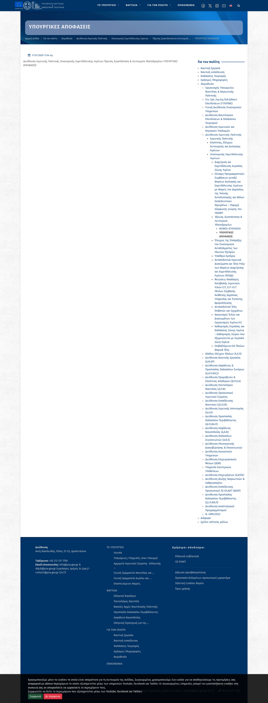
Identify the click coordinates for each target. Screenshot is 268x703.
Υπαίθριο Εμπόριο (225, 256)
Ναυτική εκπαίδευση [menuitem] (126, 640)
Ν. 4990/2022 (212, 514)
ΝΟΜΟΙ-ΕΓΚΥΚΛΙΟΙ (230, 228)
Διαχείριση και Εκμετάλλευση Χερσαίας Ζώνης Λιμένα (229, 166)
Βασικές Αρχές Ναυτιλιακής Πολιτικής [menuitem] (136, 606)
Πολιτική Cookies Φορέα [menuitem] (189, 583)
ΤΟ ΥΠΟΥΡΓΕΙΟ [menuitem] (115, 547)
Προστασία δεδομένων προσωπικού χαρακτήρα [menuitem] (202, 578)
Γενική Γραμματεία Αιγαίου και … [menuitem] (132, 578)
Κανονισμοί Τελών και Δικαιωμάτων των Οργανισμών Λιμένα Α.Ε (228, 318)
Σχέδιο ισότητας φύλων (214, 522)
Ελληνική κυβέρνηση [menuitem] (187, 556)
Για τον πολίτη (50, 38)
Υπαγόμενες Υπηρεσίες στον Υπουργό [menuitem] (136, 558)
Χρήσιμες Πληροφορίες (214, 80)
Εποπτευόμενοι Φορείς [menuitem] (127, 583)
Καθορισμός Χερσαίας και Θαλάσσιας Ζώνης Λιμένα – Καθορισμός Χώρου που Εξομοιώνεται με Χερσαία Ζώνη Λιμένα (230, 334)
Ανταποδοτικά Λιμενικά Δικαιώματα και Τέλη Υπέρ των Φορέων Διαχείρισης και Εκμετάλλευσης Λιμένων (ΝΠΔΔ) (230, 267)
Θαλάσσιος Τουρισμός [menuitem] (126, 646)
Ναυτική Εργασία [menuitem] (123, 635)
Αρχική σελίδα (32, 38)
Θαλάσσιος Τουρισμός (213, 76)
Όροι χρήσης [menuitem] (182, 588)
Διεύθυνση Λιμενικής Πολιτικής (91, 38)
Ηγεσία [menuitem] (118, 552)
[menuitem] (109, 5)
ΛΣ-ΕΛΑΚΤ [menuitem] (180, 561)
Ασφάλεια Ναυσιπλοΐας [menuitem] (127, 617)
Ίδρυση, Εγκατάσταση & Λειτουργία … (172, 38)
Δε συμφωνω (52, 696)
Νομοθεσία (66, 38)
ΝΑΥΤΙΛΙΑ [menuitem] (112, 590)
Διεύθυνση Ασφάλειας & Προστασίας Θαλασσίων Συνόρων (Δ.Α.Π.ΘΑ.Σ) (224, 369)
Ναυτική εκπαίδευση (212, 72)
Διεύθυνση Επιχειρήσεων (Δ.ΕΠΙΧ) (224, 475)
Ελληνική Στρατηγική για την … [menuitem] (131, 623)
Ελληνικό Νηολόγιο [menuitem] (125, 596)
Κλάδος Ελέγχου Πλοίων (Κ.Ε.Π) (223, 353)
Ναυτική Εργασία (210, 68)
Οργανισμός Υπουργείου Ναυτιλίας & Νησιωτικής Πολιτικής (219, 91)
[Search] (238, 5)
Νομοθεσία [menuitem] (120, 656)
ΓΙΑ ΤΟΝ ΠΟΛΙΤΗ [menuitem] (116, 629)
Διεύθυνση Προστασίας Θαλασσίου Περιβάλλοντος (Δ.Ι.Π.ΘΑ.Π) (220, 498)
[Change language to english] (231, 6)
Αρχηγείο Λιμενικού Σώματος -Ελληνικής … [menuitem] (137, 565)
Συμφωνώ (35, 696)
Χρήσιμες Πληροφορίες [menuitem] (127, 651)
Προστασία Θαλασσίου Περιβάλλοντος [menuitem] (136, 612)
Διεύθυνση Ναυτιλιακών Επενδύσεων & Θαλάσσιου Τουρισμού (220, 119)
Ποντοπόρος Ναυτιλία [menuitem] (126, 601)
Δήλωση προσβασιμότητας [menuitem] (190, 572)
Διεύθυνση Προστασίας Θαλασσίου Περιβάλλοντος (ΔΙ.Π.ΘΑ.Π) (220, 420)
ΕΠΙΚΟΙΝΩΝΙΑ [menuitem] (114, 663)
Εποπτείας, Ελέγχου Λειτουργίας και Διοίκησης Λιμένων (225, 146)
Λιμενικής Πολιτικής (221, 138)
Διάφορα (206, 518)
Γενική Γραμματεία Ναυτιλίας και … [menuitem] (134, 572)
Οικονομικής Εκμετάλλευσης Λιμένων (130, 38)
